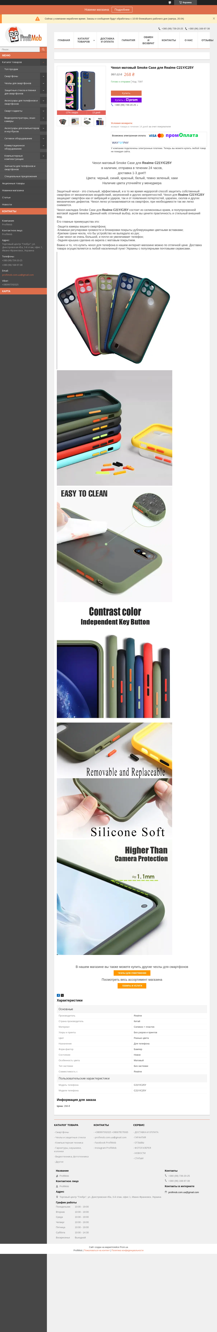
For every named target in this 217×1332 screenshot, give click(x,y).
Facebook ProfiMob (105, 1142)
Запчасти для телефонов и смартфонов (20, 167)
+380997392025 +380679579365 (111, 1132)
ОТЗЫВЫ (139, 1142)
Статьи (6, 197)
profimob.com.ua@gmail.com (18, 274)
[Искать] (43, 49)
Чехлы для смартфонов (18, 83)
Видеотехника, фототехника (72, 1156)
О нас (189, 40)
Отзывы (207, 40)
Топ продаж (11, 69)
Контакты (169, 40)
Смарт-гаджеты (13, 110)
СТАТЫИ (139, 1158)
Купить (126, 93)
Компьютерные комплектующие (14, 157)
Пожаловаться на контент (97, 1250)
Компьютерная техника (69, 1142)
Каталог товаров (12, 62)
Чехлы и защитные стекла (70, 1137)
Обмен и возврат (148, 40)
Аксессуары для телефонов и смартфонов (21, 102)
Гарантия (128, 40)
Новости (7, 204)
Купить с (126, 100)
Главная (64, 40)
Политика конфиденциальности (127, 1250)
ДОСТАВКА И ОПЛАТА (146, 1132)
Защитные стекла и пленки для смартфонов (20, 92)
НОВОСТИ (140, 1153)
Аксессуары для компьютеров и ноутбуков (22, 129)
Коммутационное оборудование (15, 147)
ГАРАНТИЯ (140, 1137)
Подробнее (122, 9)
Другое (59, 1161)
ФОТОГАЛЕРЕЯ (143, 1147)
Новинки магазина (13, 190)
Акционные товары (13, 183)
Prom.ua (124, 1247)
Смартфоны (11, 76)
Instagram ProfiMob (106, 1147)
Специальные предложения (21, 176)
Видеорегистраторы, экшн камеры (20, 119)
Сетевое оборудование (18, 138)
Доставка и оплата (107, 40)
